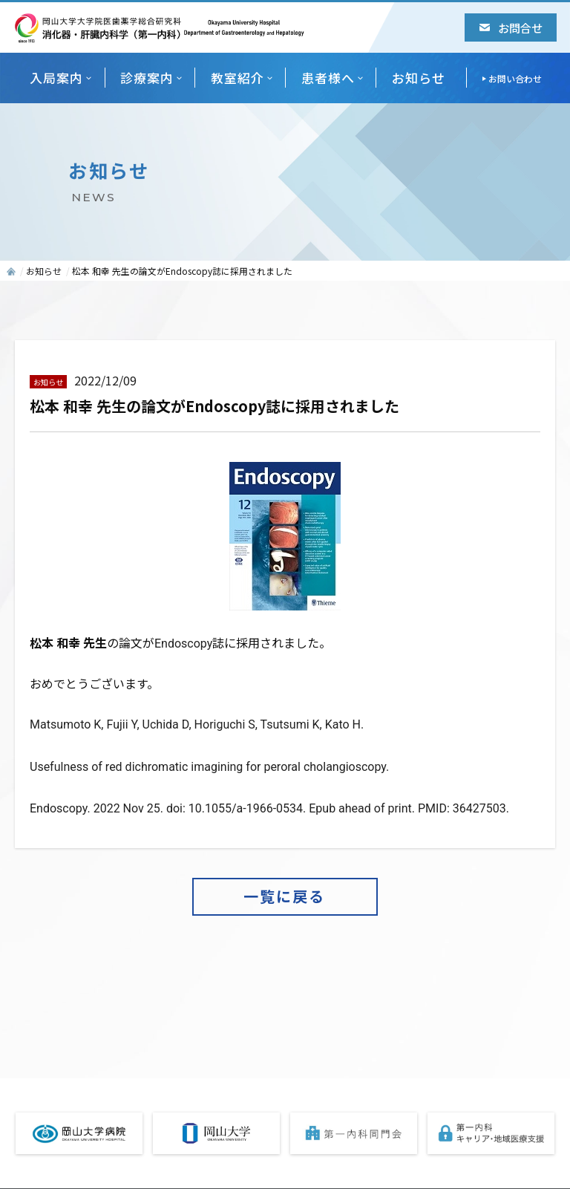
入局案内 (56, 77)
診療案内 (147, 77)
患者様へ (328, 77)
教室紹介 (237, 77)
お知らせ (418, 77)
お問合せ (511, 27)
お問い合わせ (515, 78)
